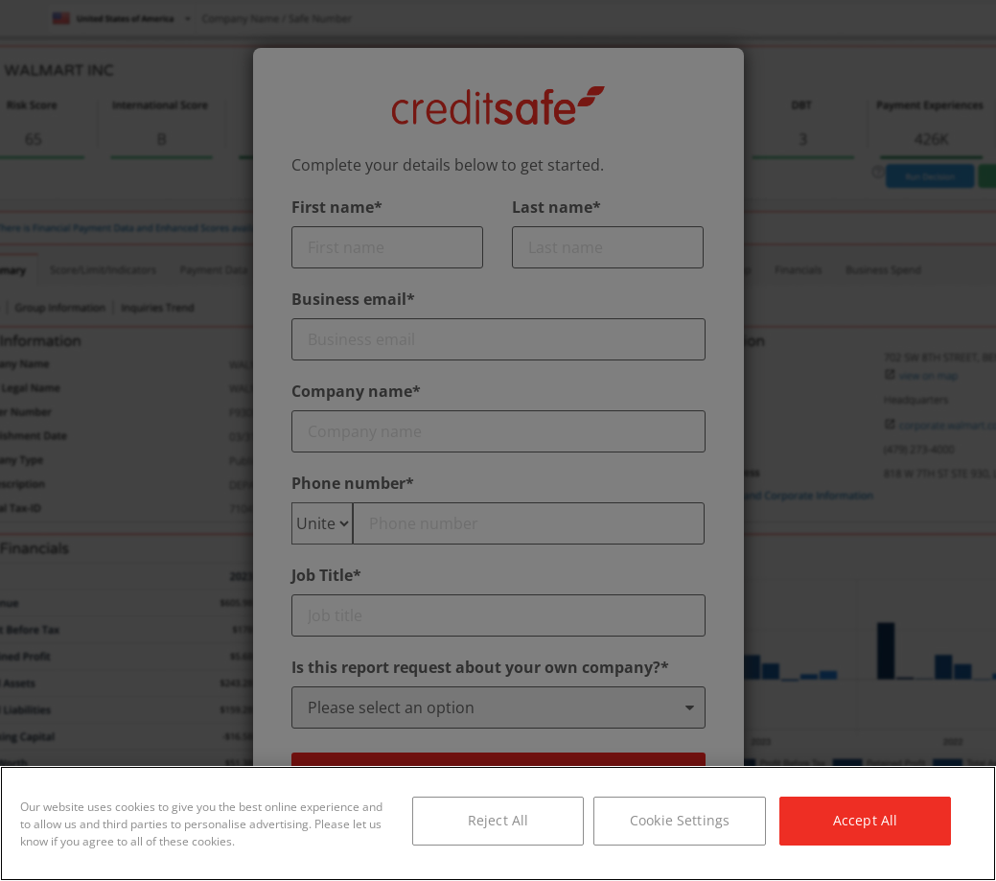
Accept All (865, 820)
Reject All (498, 820)
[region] (498, 823)
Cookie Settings (680, 820)
